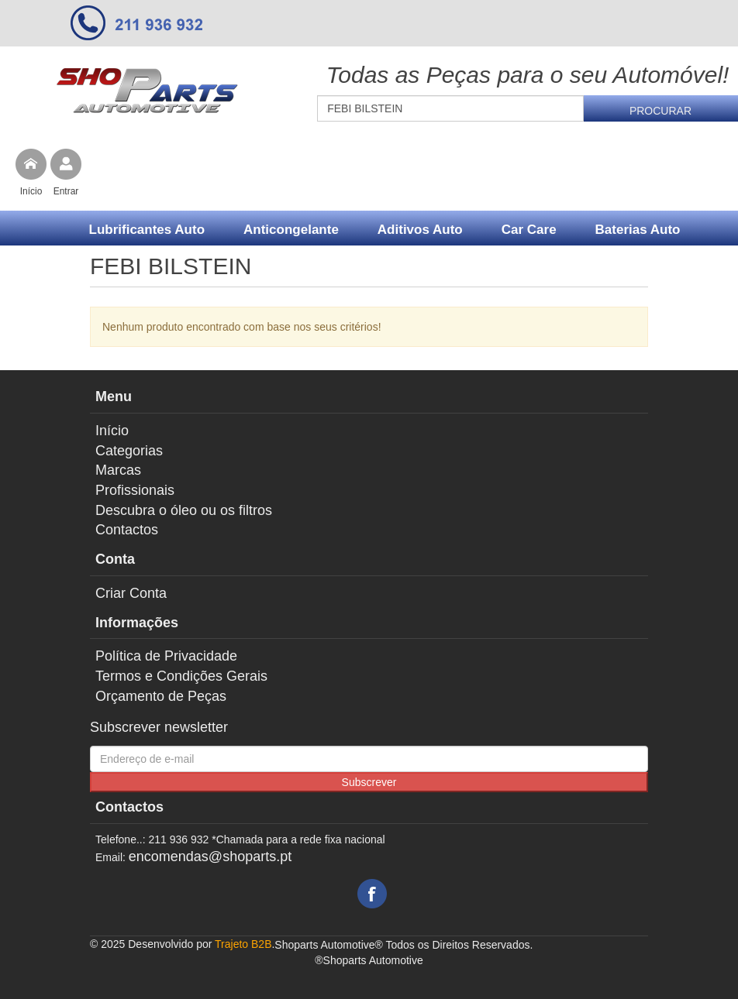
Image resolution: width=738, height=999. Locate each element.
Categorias (129, 450)
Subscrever (369, 782)
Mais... (384, 268)
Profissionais (134, 490)
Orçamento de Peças (160, 696)
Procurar (660, 111)
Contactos (126, 529)
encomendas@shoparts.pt (210, 856)
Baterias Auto (638, 229)
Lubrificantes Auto (147, 229)
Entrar (66, 191)
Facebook (372, 893)
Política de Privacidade (166, 656)
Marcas (118, 470)
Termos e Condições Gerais (181, 676)
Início (31, 191)
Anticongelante (291, 229)
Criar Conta (131, 593)
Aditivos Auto (420, 229)
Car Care (529, 229)
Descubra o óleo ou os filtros (183, 510)
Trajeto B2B (243, 944)
